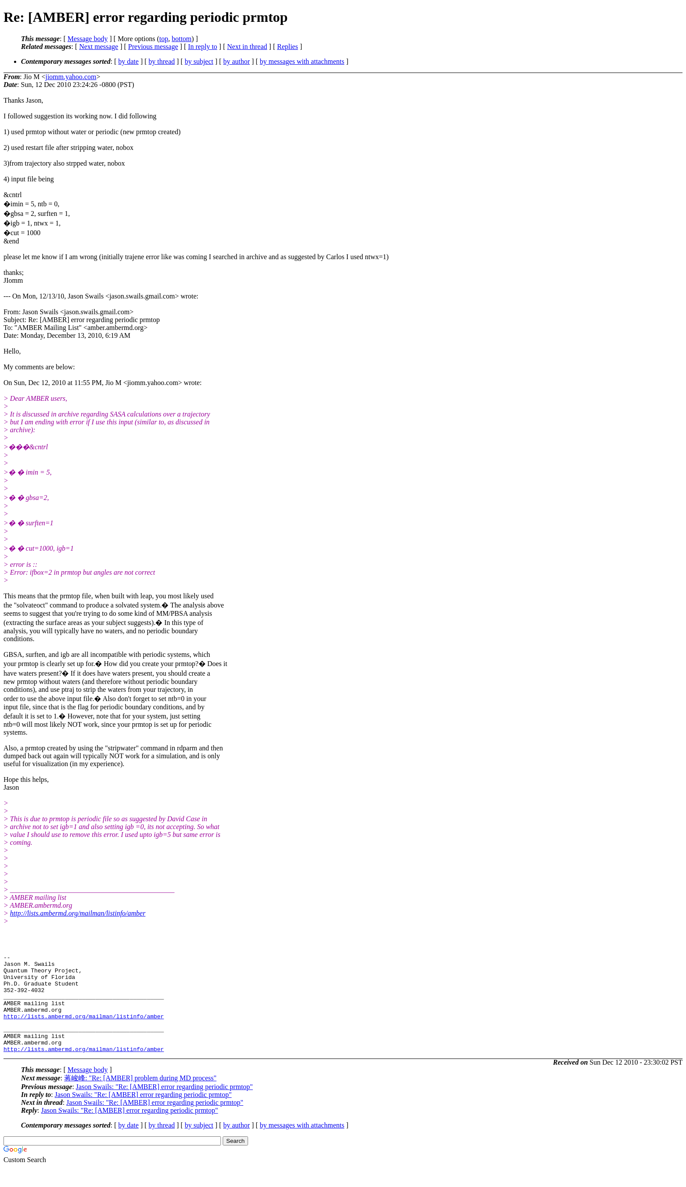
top (163, 38)
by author (236, 61)
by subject (199, 61)
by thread (162, 61)
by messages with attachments (302, 61)
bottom (181, 38)
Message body (87, 38)
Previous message (153, 46)
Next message (98, 46)
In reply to (202, 46)
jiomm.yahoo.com (71, 76)
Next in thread (247, 46)
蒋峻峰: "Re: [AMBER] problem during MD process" (140, 1097)
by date (128, 61)
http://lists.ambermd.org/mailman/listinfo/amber (78, 913)
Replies (287, 46)
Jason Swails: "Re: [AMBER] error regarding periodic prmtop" (164, 1106)
